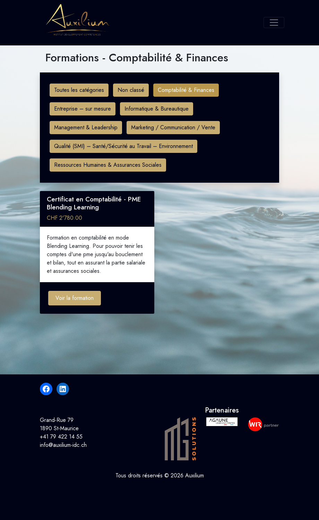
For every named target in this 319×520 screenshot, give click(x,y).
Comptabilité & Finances (186, 90)
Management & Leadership (86, 127)
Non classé (131, 90)
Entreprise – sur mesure (82, 109)
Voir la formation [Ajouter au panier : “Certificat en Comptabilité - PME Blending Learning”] (74, 298)
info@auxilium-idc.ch (63, 445)
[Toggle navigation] (274, 22)
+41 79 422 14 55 (61, 437)
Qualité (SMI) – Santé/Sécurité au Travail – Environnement (123, 146)
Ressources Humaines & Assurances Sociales (108, 165)
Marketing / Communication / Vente (173, 127)
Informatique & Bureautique (156, 109)
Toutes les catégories (79, 90)
